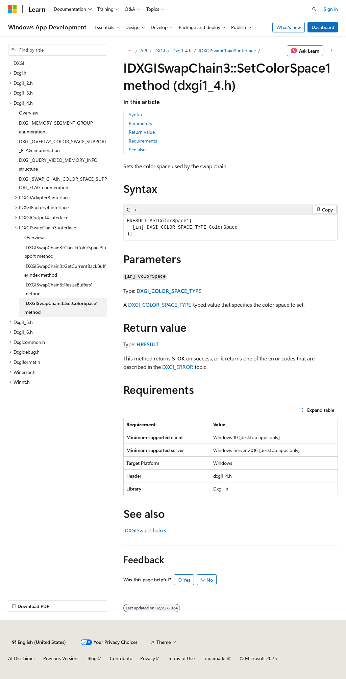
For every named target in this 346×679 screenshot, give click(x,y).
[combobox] (57, 50)
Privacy (147, 658)
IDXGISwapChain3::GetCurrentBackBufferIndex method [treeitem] (64, 270)
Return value (142, 132)
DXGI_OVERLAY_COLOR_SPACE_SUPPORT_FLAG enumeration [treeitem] (62, 145)
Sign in (331, 9)
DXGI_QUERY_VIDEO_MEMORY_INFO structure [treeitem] (58, 164)
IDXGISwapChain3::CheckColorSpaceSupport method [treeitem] (65, 251)
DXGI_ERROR (177, 366)
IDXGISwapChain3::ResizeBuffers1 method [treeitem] (58, 289)
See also (137, 149)
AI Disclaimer (21, 658)
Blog (92, 658)
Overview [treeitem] (28, 112)
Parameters (140, 123)
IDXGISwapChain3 (144, 530)
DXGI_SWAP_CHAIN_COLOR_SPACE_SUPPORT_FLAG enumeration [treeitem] (63, 183)
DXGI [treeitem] (19, 63)
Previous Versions (61, 658)
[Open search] (314, 9)
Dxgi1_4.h (182, 50)
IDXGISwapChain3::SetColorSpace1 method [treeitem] (61, 307)
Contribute (121, 658)
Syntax (136, 114)
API (143, 50)
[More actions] (332, 50)
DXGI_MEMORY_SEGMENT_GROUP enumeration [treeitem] (56, 127)
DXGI (159, 50)
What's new (288, 27)
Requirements (143, 140)
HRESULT (148, 344)
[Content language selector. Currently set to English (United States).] (39, 642)
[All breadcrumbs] (129, 50)
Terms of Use (181, 658)
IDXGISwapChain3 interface (227, 50)
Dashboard (323, 27)
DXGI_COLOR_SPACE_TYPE (169, 290)
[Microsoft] (12, 9)
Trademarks (214, 658)
